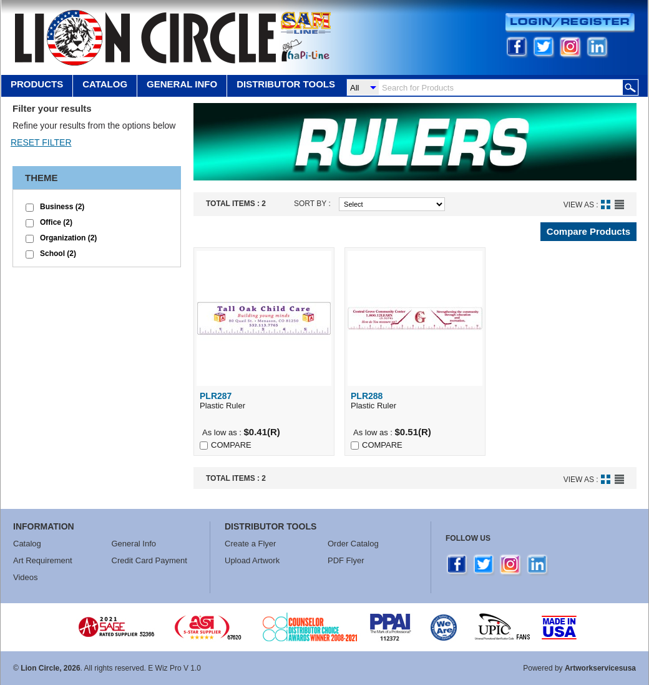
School (58, 253)
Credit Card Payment (149, 560)
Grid (605, 204)
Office (56, 222)
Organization (68, 238)
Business (62, 206)
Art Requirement (42, 560)
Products (37, 84)
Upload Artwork (252, 560)
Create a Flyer (250, 543)
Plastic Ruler (264, 400)
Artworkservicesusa (600, 668)
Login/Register (570, 22)
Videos (25, 577)
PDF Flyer (346, 560)
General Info (134, 543)
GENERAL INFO (182, 84)
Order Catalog (353, 543)
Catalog (104, 84)
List (619, 204)
